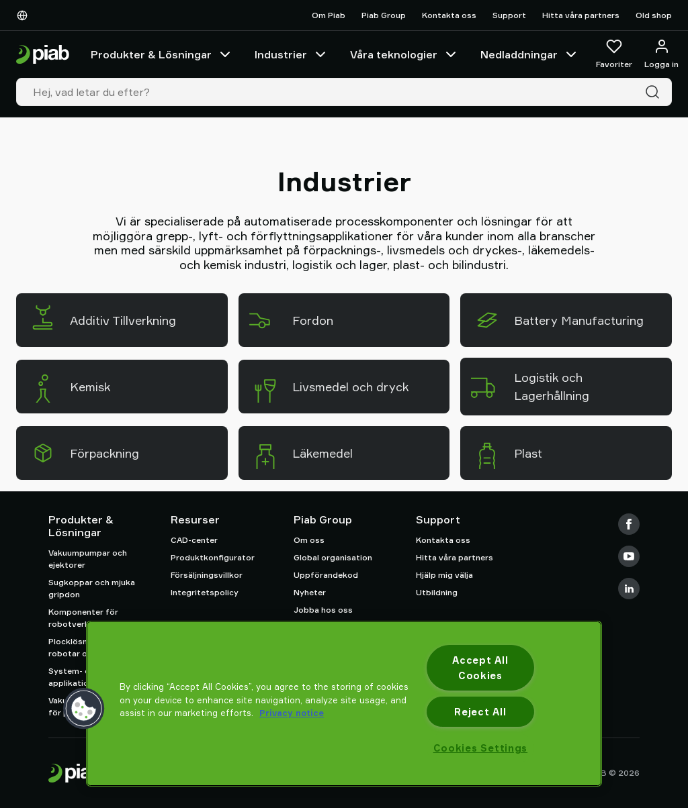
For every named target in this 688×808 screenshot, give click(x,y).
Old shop (654, 15)
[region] (344, 704)
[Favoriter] (614, 54)
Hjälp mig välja (444, 575)
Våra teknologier (404, 54)
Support (509, 15)
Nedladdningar (529, 54)
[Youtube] (629, 556)
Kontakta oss (449, 15)
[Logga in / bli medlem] (661, 54)
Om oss (309, 540)
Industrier (292, 54)
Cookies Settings (480, 748)
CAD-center (194, 540)
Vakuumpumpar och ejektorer (87, 559)
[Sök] (655, 92)
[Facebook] (629, 524)
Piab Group (383, 15)
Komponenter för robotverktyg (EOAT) (91, 618)
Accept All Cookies (480, 667)
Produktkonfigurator (213, 557)
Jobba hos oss (323, 610)
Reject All (480, 711)
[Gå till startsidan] (42, 54)
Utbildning (437, 592)
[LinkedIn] (629, 588)
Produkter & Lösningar (162, 54)
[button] (83, 708)
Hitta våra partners (580, 15)
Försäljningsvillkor (207, 575)
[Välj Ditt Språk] (25, 15)
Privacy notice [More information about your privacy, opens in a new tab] (291, 712)
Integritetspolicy (205, 592)
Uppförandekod (326, 575)
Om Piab (328, 15)
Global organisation (333, 557)
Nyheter (310, 592)
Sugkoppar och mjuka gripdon (91, 588)
